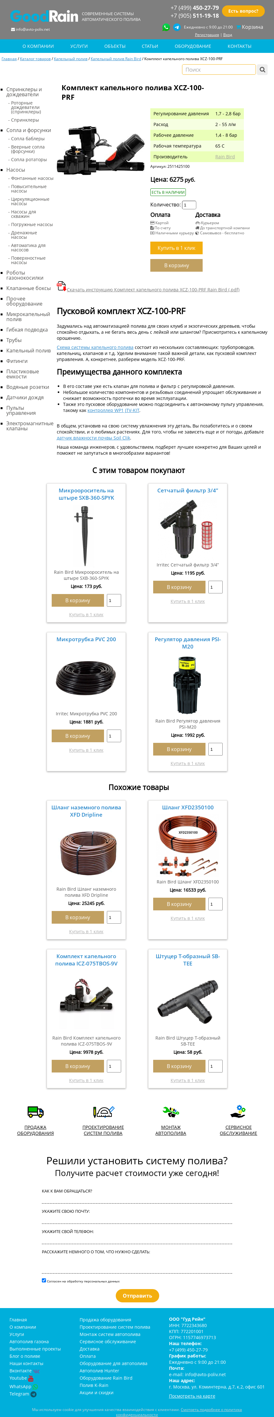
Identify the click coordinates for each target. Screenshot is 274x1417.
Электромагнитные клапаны (30, 426)
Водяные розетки (27, 386)
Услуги (17, 1334)
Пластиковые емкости (22, 374)
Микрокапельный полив (28, 317)
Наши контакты (26, 1363)
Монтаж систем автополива (110, 1334)
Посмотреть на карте (192, 1396)
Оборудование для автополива (113, 1363)
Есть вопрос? (243, 11)
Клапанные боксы (28, 288)
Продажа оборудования (105, 1320)
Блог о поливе (25, 1356)
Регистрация (207, 34)
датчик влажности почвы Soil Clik (93, 438)
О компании (23, 1327)
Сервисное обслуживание (108, 1341)
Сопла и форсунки (28, 130)
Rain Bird (225, 157)
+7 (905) (195, 15)
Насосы (15, 169)
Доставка (90, 1349)
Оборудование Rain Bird (106, 1378)
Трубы (14, 340)
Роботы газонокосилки (24, 275)
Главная (9, 58)
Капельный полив (71, 58)
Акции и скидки (97, 1392)
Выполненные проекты (35, 1349)
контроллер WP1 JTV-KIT (113, 410)
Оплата (88, 1356)
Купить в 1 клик (86, 614)
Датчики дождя (25, 397)
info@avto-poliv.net (33, 29)
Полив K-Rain (94, 1385)
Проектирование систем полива (115, 1327)
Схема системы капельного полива (95, 347)
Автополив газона (29, 1341)
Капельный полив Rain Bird (116, 58)
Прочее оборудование (24, 301)
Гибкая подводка (27, 329)
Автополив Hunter (99, 1371)
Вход (227, 34)
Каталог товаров (35, 58)
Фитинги (17, 360)
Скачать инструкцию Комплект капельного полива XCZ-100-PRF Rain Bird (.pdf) (148, 290)
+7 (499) (195, 7)
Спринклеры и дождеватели (24, 92)
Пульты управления (21, 410)
